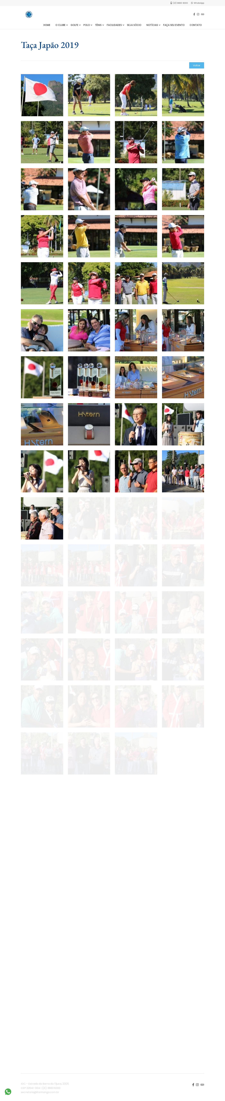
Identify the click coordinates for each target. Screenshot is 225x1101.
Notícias (152, 25)
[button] (196, 65)
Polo (86, 25)
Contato (196, 25)
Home (46, 25)
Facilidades (114, 25)
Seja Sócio (134, 25)
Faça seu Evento (173, 25)
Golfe (74, 25)
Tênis (98, 25)
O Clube (60, 25)
